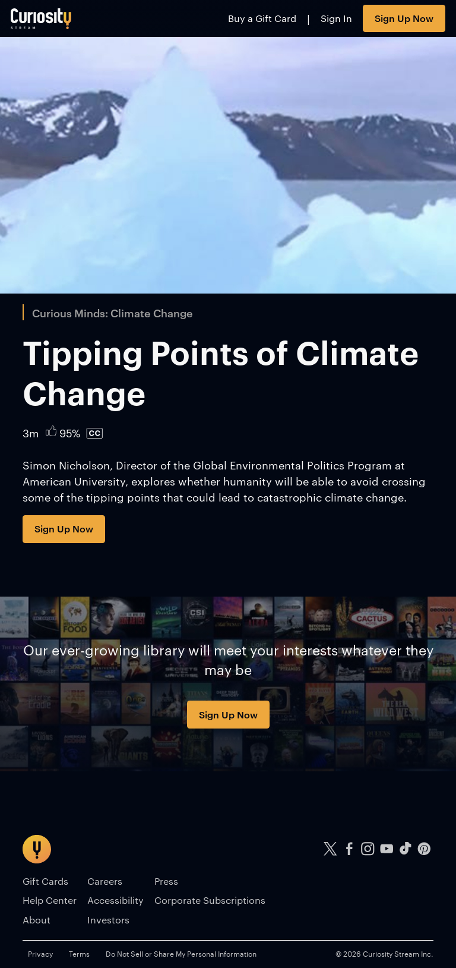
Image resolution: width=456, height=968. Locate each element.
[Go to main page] (41, 18)
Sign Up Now (404, 17)
